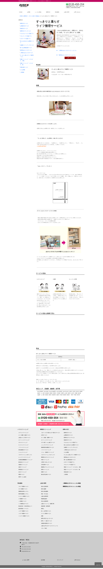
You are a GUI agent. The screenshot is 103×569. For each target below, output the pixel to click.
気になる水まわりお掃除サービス (27, 42)
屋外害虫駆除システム (23, 493)
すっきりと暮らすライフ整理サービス (27, 56)
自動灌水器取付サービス (46, 523)
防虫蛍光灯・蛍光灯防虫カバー (25, 506)
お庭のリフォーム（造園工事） (48, 503)
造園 (42, 516)
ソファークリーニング (23, 447)
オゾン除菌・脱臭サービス (24, 435)
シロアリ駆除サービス (23, 511)
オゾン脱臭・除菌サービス (47, 437)
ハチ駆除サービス (22, 501)
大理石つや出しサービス (46, 462)
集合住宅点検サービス (46, 474)
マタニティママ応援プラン (26, 36)
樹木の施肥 (43, 488)
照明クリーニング (45, 469)
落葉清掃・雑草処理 (45, 506)
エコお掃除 (22, 69)
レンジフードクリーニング (24, 457)
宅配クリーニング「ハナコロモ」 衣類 (26, 60)
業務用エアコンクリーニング (47, 467)
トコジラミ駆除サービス (24, 516)
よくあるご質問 (25, 559)
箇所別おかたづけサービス (26, 50)
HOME (20, 12)
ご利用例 (22, 72)
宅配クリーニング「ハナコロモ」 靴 (26, 64)
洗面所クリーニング (23, 464)
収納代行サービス (24, 28)
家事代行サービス (24, 23)
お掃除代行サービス (24, 25)
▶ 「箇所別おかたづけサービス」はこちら (66, 55)
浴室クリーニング (22, 467)
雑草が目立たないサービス (47, 518)
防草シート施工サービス (46, 520)
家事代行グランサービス (25, 31)
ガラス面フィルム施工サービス (48, 442)
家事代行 (48, 12)
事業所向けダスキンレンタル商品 (72, 486)
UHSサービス (44, 435)
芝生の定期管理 (44, 501)
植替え (42, 508)
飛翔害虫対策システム (23, 491)
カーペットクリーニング (24, 440)
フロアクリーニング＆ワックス (48, 454)
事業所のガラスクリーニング (47, 457)
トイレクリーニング (23, 452)
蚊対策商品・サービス (23, 508)
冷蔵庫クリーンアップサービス (27, 45)
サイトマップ (60, 559)
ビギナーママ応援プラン (25, 38)
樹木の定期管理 (44, 486)
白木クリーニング (22, 472)
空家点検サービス (24, 67)
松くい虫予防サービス (46, 511)
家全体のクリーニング (23, 462)
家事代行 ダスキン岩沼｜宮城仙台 (31, 16)
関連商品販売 (44, 498)
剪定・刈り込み (44, 493)
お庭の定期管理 (44, 496)
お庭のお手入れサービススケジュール (49, 525)
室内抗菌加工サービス (23, 449)
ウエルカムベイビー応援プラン (27, 33)
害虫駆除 (57, 12)
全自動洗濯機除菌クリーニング (25, 459)
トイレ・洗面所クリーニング (47, 452)
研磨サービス (21, 474)
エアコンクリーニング (23, 432)
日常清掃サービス (45, 464)
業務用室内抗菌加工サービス (47, 447)
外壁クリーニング (45, 459)
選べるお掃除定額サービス (26, 47)
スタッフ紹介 (44, 528)
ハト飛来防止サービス (23, 503)
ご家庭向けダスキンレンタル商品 (72, 483)
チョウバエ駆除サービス (24, 496)
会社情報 (43, 559)
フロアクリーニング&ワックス (25, 454)
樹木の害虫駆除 (44, 491)
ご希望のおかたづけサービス (26, 52)
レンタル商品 (38, 12)
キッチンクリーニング (23, 444)
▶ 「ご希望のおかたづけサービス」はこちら (66, 50)
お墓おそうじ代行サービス (24, 437)
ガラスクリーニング (23, 442)
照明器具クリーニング (23, 469)
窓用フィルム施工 (22, 476)
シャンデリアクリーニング (47, 444)
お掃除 (28, 12)
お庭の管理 (66, 12)
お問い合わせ (77, 12)
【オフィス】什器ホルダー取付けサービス (50, 432)
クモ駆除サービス (22, 498)
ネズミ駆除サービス (23, 488)
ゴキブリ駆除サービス (23, 486)
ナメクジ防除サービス (46, 513)
